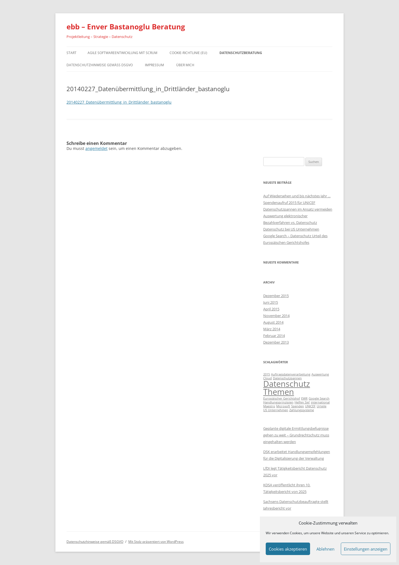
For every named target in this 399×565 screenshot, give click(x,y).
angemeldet (96, 148)
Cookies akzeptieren (288, 549)
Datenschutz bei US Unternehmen (291, 229)
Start (71, 52)
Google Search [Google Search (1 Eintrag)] (319, 398)
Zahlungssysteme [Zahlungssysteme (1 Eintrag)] (301, 410)
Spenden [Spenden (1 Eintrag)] (297, 406)
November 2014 (276, 315)
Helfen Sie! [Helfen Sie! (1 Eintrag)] (302, 402)
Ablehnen (325, 549)
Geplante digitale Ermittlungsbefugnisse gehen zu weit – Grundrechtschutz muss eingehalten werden (296, 435)
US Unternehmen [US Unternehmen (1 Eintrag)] (275, 410)
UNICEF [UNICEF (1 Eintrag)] (310, 406)
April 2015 (271, 308)
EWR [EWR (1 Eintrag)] (304, 398)
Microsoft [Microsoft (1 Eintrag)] (283, 406)
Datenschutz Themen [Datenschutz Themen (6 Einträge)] (286, 387)
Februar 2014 (274, 335)
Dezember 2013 (276, 342)
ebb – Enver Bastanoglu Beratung (125, 27)
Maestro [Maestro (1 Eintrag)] (269, 406)
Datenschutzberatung (240, 52)
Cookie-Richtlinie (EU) (188, 52)
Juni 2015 (270, 302)
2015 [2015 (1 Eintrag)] (266, 374)
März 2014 (271, 328)
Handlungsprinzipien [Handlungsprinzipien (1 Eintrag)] (278, 402)
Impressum (154, 65)
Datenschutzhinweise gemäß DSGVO (99, 65)
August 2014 (273, 322)
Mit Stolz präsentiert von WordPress (156, 541)
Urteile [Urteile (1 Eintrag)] (321, 406)
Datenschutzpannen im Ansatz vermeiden (297, 209)
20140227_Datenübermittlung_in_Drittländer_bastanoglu (119, 102)
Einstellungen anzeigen (365, 549)
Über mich (185, 65)
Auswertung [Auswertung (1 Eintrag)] (320, 374)
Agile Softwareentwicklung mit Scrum (122, 52)
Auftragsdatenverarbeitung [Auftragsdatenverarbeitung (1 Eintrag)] (290, 374)
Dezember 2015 (276, 295)
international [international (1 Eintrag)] (320, 402)
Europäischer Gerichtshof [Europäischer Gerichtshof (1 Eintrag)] (281, 398)
